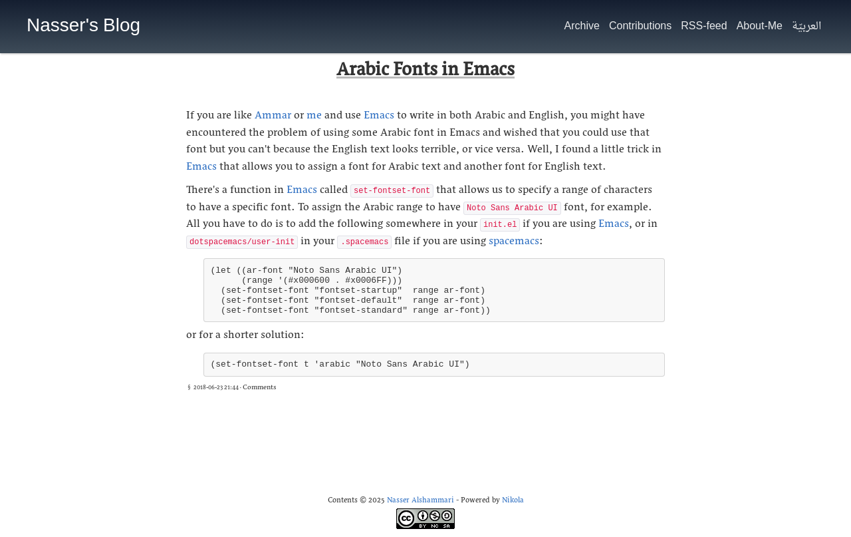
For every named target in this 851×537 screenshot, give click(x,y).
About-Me (760, 27)
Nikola (513, 501)
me (314, 117)
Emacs (379, 117)
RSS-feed (704, 27)
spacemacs (514, 243)
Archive (582, 27)
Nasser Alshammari (420, 501)
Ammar (273, 117)
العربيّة (806, 27)
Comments (259, 388)
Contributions (640, 27)
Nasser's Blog (83, 27)
